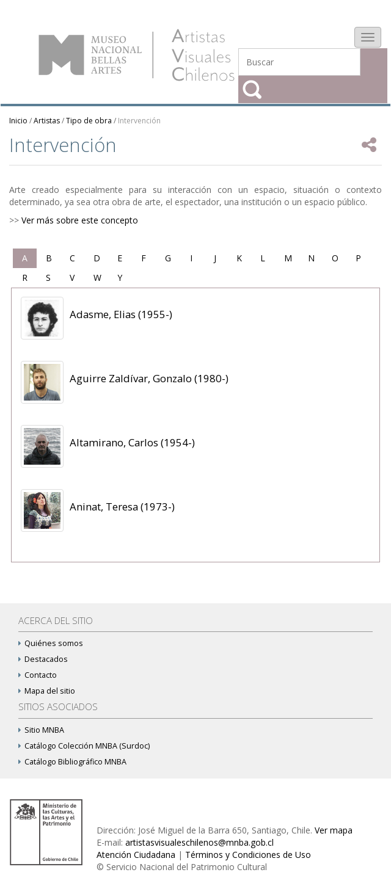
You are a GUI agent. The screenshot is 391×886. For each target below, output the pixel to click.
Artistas (47, 120)
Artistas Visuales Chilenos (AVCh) (136, 55)
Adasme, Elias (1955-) (121, 314)
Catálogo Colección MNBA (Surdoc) (84, 746)
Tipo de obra (89, 120)
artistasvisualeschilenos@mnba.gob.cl (199, 842)
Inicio (18, 120)
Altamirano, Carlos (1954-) (132, 442)
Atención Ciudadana (136, 854)
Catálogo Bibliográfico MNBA (72, 762)
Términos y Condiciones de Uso (248, 854)
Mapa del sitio (46, 691)
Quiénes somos (50, 643)
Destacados (43, 659)
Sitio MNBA (41, 730)
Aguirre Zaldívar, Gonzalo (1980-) (149, 378)
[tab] (25, 258)
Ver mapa (334, 830)
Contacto (37, 675)
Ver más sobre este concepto (79, 220)
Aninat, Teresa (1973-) (122, 506)
